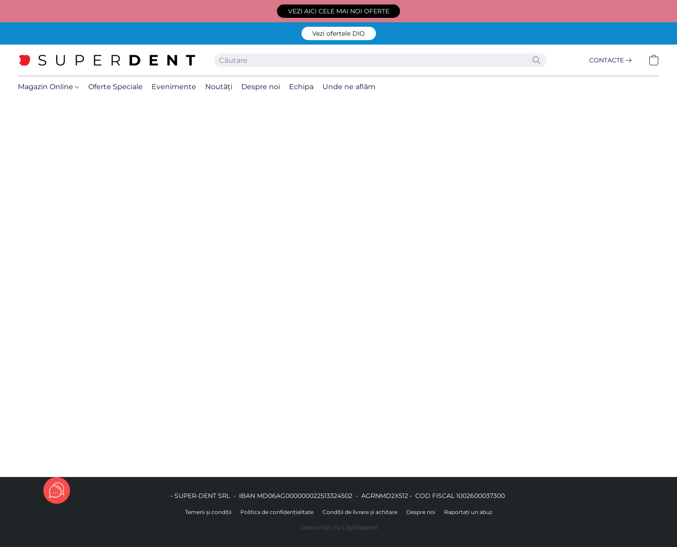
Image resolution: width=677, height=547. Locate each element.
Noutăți (218, 86)
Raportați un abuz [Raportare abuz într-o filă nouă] (468, 512)
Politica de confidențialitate (277, 512)
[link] (612, 60)
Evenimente (174, 86)
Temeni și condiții (208, 512)
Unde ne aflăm (349, 86)
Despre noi (260, 86)
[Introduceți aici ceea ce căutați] (380, 60)
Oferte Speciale (115, 86)
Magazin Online (48, 86)
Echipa (301, 86)
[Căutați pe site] (536, 60)
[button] (338, 11)
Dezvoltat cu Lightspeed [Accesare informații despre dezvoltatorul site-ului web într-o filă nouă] (339, 527)
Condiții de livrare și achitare (359, 512)
